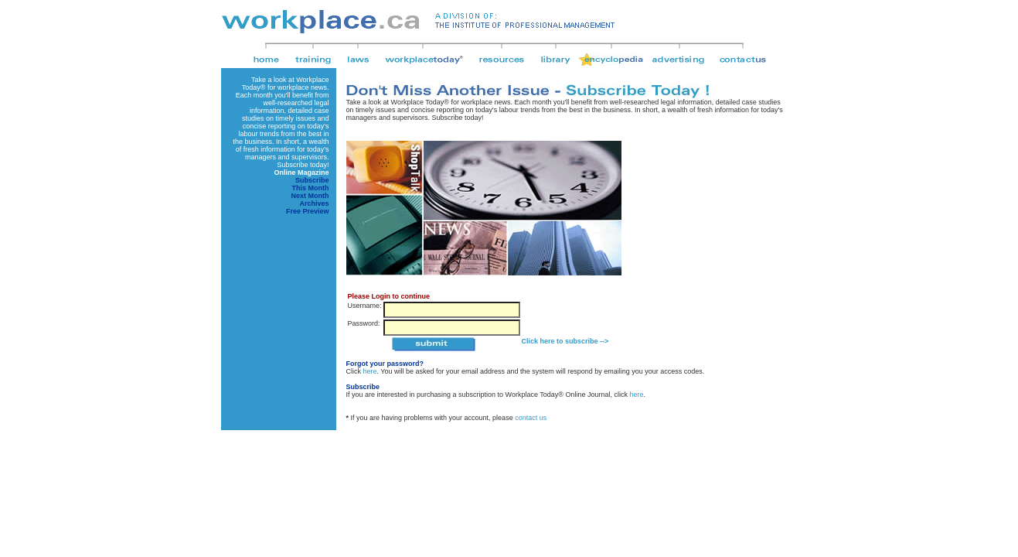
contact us (530, 418)
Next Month (310, 196)
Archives (314, 203)
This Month (310, 188)
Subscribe (312, 180)
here (370, 371)
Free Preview (307, 211)
